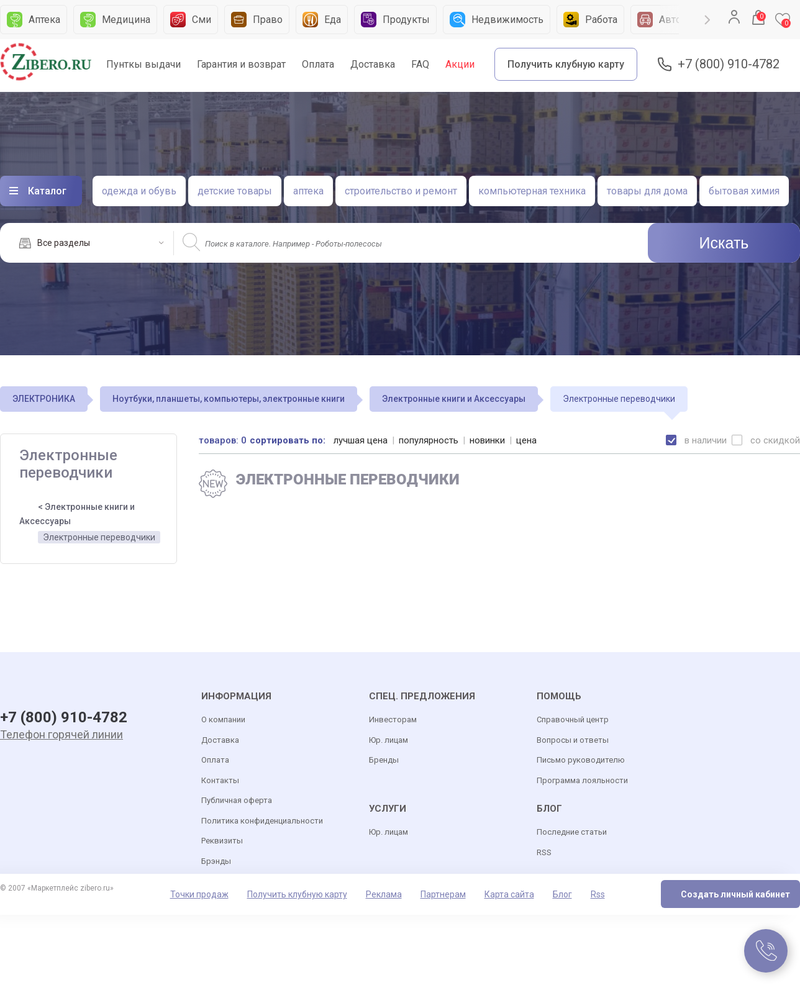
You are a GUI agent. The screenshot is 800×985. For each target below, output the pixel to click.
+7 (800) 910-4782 (729, 64)
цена (526, 440)
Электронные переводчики (99, 537)
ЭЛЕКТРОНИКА (43, 399)
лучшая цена (361, 440)
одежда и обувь (139, 191)
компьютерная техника (532, 191)
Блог (562, 894)
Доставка (372, 64)
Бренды (384, 760)
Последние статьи (572, 832)
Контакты (220, 780)
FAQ (420, 64)
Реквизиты (222, 840)
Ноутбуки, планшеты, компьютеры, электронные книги (228, 399)
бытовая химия (744, 191)
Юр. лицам (388, 740)
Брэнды (216, 861)
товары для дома (647, 191)
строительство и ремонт (401, 191)
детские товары (235, 191)
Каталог (47, 191)
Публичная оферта (236, 800)
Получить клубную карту (565, 64)
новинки (487, 440)
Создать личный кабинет (735, 894)
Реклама (384, 894)
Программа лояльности (582, 780)
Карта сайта (509, 894)
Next (707, 19)
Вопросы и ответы (573, 740)
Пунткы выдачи (143, 64)
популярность (428, 440)
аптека (308, 191)
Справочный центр (573, 719)
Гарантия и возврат (241, 64)
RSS (544, 852)
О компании (223, 719)
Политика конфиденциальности (262, 820)
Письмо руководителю (581, 760)
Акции (460, 64)
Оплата (318, 64)
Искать (724, 243)
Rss (598, 894)
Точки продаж (199, 894)
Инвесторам (393, 719)
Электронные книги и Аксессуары (453, 399)
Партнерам (443, 894)
